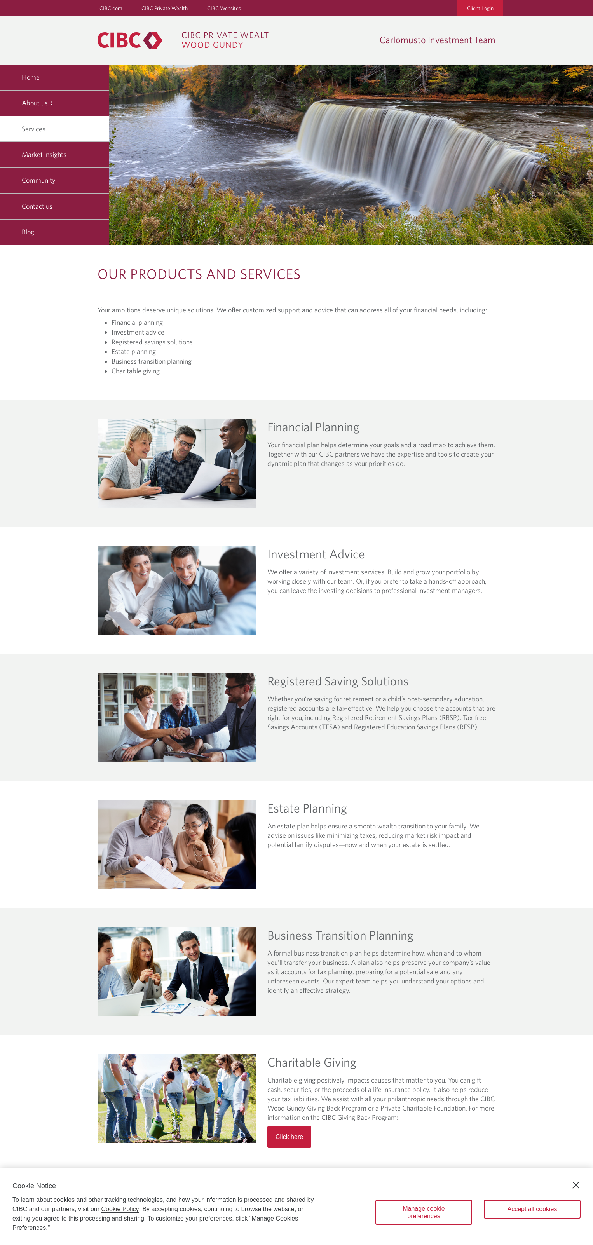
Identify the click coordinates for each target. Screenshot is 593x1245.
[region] (296, 1206)
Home (31, 77)
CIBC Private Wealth (164, 8)
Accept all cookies (532, 1209)
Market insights (44, 154)
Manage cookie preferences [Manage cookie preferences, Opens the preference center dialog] (424, 1212)
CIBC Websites (224, 8)
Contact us (37, 206)
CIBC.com (110, 8)
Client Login (480, 8)
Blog (28, 232)
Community (39, 180)
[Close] (576, 1185)
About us (38, 103)
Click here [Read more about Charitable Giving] (289, 1136)
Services (36, 129)
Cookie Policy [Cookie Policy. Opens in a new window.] (120, 1209)
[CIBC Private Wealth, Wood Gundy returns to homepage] (190, 40)
